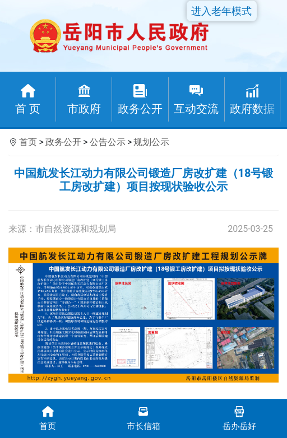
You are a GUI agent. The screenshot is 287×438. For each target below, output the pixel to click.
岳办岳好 (239, 417)
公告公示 (108, 142)
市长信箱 (144, 417)
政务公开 (63, 142)
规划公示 (151, 142)
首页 (28, 142)
